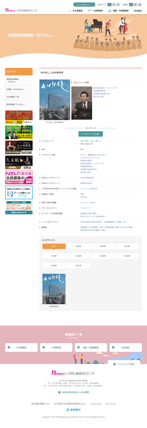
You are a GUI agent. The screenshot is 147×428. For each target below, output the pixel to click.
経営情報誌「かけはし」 (16, 104)
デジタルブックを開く (90, 133)
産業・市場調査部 (91, 347)
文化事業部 (21, 347)
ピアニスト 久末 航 (87, 202)
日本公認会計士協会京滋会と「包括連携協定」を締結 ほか (103, 222)
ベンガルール (85, 208)
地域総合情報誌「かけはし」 (13, 80)
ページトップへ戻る (126, 364)
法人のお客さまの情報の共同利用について (70, 403)
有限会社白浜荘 (86, 183)
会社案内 (126, 347)
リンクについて (96, 403)
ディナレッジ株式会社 (88, 188)
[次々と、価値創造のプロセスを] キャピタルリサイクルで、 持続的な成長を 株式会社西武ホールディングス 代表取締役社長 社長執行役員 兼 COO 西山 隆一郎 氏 (92, 163)
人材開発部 (56, 347)
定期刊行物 (11, 71)
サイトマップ (111, 403)
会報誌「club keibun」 (16, 89)
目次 (82, 149)
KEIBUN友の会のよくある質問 (75, 392)
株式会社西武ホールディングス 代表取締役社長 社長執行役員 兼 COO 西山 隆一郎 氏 (105, 92)
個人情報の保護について (40, 403)
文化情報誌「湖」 (13, 96)
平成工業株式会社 (87, 177)
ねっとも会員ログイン (84, 4)
